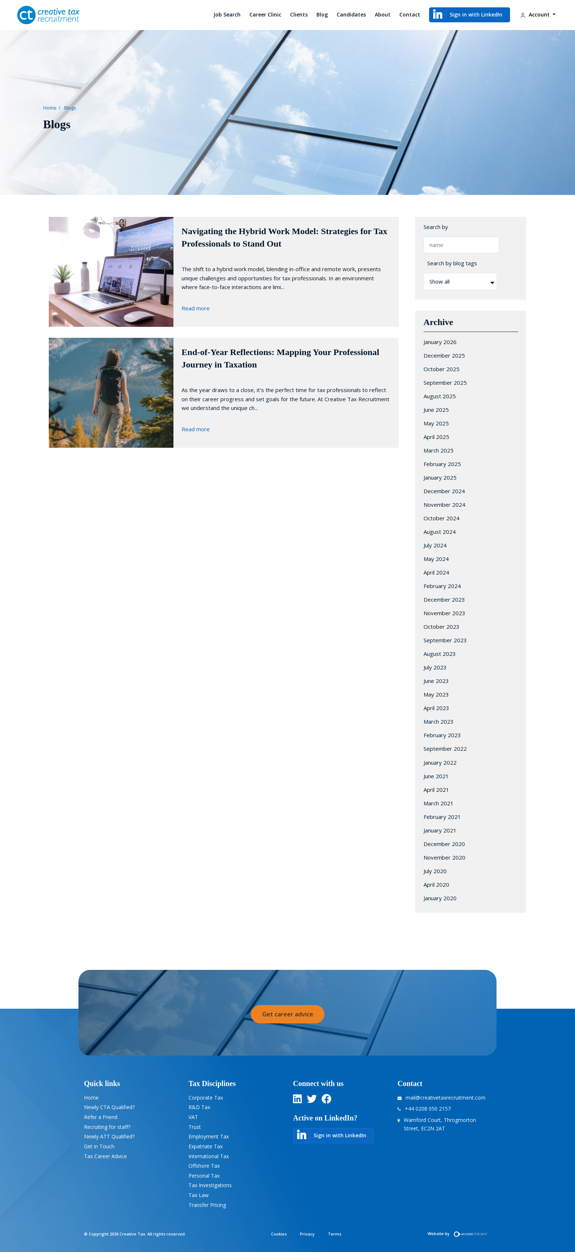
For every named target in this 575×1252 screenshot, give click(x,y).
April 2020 (436, 884)
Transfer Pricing (207, 1204)
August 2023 (440, 653)
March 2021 (439, 803)
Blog (322, 14)
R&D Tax (199, 1107)
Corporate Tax (205, 1097)
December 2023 (444, 599)
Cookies (279, 1234)
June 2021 (436, 776)
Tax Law (198, 1195)
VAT (193, 1116)
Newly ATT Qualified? (109, 1136)
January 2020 (440, 898)
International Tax (208, 1156)
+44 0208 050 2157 (428, 1108)
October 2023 (441, 626)
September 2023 (445, 640)
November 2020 (444, 857)
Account (534, 15)
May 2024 (436, 558)
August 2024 (440, 531)
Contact (409, 14)
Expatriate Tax (205, 1146)
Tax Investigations (210, 1185)
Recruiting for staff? (107, 1126)
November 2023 (444, 613)
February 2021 (442, 816)
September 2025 (445, 382)
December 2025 (444, 355)
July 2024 (435, 545)
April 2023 (436, 708)
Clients (299, 14)
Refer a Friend (100, 1116)
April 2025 (436, 436)
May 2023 (436, 694)
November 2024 (444, 504)
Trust (194, 1126)
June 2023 (436, 680)
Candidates (351, 14)
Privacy (307, 1234)
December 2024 (444, 491)
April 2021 (436, 789)
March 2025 (439, 450)
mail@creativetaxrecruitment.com (446, 1097)
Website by (459, 1233)
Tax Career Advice (105, 1156)
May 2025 (436, 423)
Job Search (227, 14)
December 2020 (444, 843)
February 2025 (442, 464)
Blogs (70, 107)
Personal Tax (204, 1175)
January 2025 (440, 477)
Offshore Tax (204, 1165)
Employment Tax (208, 1136)
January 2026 (440, 342)
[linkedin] (297, 1100)
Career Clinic (265, 14)
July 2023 (435, 667)
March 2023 (439, 721)
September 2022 (445, 748)
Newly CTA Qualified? (109, 1107)
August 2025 (440, 396)
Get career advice (287, 1014)
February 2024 (442, 586)
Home (49, 107)
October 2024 (441, 518)
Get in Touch (99, 1146)
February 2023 (442, 735)
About (383, 14)
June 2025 (436, 409)
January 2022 (440, 762)
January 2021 (440, 830)
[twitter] (312, 1100)
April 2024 (436, 572)
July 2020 (435, 871)
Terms (334, 1234)
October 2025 (441, 369)
